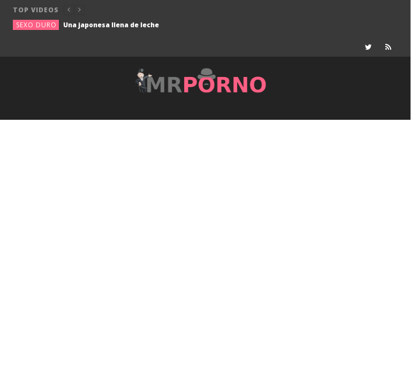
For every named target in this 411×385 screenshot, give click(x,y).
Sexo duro (36, 24)
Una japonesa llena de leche (111, 24)
